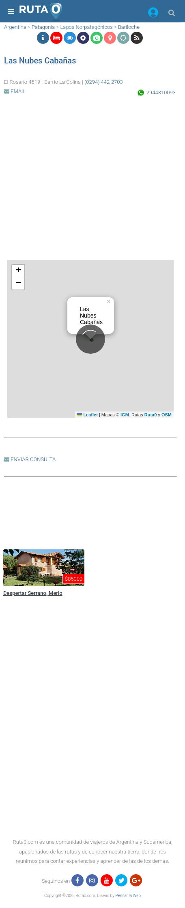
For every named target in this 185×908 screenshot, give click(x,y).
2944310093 (161, 92)
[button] (153, 13)
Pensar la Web (128, 895)
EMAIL (15, 91)
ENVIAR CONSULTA (30, 459)
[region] (90, 512)
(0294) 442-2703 (103, 82)
